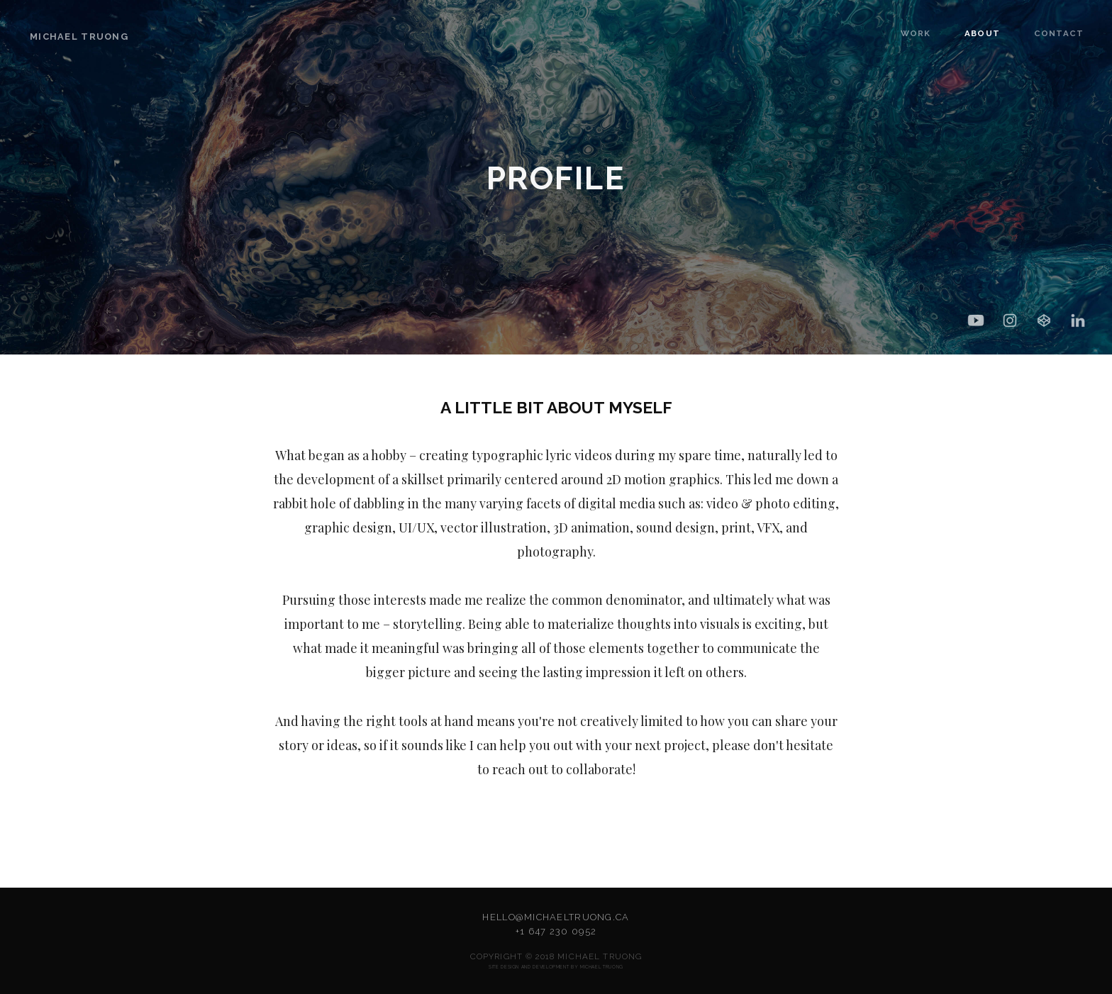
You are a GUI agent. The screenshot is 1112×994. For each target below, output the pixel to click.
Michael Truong (79, 36)
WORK (903, 33)
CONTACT (1037, 33)
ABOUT (967, 33)
